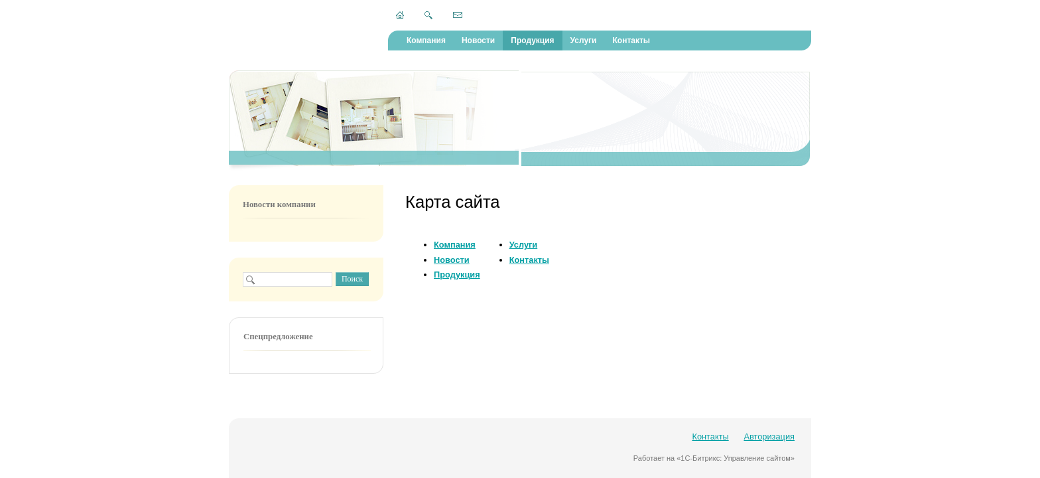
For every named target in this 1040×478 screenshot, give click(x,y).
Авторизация (769, 436)
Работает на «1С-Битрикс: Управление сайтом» (714, 458)
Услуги (583, 40)
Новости (478, 40)
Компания (426, 40)
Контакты (631, 40)
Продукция (532, 40)
